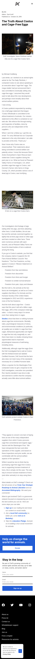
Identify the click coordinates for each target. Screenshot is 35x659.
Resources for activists (10, 639)
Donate (17, 548)
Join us (4, 632)
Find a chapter (7, 636)
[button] (32, 3)
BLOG (4, 12)
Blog (3, 629)
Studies (5, 319)
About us (5, 614)
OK (20, 651)
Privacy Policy (7, 654)
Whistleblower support (10, 625)
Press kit (5, 618)
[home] (17, 4)
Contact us (6, 622)
